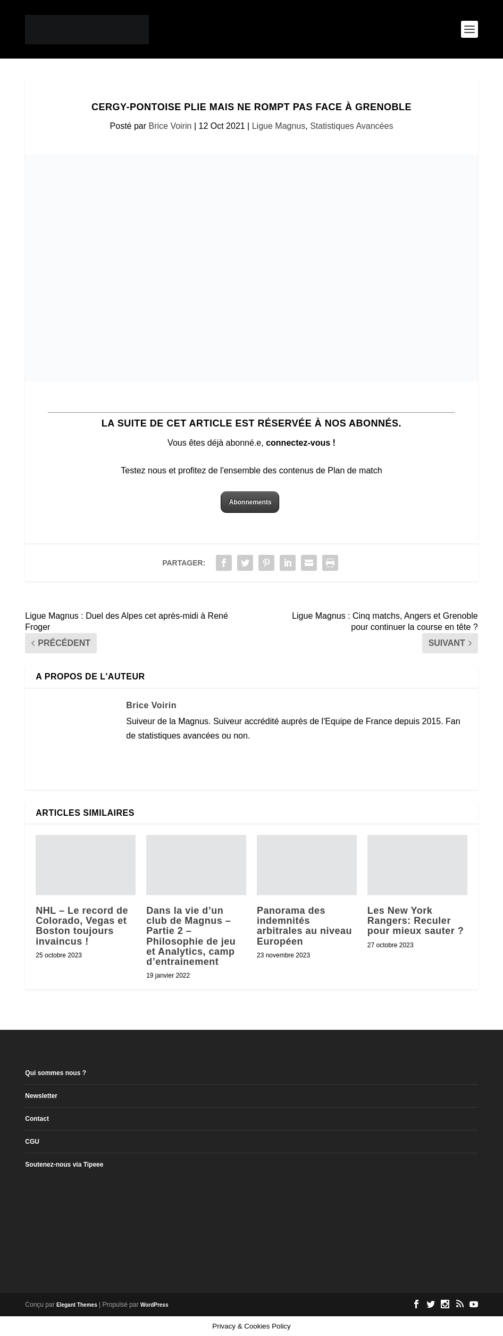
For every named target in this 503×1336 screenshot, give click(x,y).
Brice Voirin (170, 125)
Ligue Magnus (279, 125)
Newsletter (41, 1096)
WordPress (154, 1305)
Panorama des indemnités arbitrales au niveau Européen (304, 926)
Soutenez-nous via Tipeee (64, 1164)
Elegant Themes (76, 1305)
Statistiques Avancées (351, 125)
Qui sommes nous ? (55, 1073)
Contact (37, 1118)
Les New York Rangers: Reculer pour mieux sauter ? (415, 920)
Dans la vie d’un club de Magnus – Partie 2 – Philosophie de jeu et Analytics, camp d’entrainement (191, 936)
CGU (32, 1141)
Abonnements (250, 502)
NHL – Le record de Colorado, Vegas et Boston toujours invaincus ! (82, 926)
